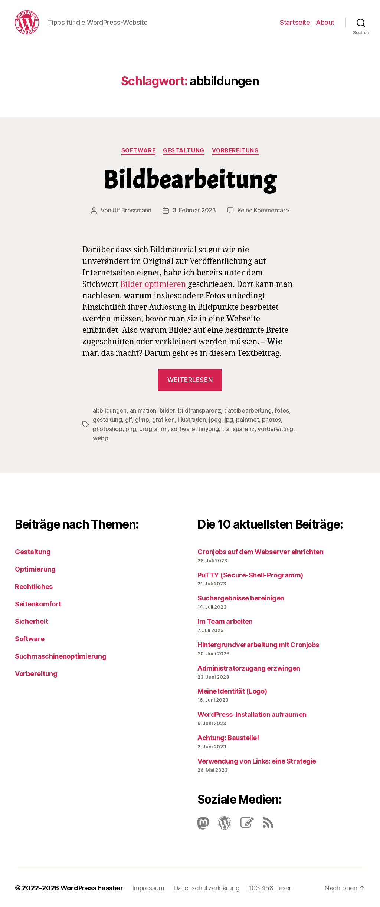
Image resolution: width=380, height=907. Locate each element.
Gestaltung (183, 150)
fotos (281, 410)
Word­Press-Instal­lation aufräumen (252, 712)
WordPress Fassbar (91, 886)
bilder (167, 410)
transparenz (238, 427)
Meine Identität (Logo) (232, 689)
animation (143, 410)
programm (153, 427)
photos (271, 419)
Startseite (295, 22)
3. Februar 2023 (194, 210)
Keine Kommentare (263, 210)
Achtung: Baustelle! (228, 736)
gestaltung (107, 419)
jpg (228, 419)
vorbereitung (275, 427)
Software (138, 150)
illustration (191, 419)
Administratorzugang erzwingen (248, 666)
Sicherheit (31, 619)
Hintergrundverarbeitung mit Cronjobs (258, 643)
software (183, 427)
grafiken (163, 419)
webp (100, 436)
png (130, 427)
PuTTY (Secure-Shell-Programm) (250, 573)
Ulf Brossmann (132, 210)
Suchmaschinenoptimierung (61, 654)
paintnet (247, 419)
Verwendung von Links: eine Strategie (256, 759)
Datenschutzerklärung (206, 886)
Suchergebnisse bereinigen (240, 596)
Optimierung (35, 567)
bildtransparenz (199, 410)
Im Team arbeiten (225, 619)
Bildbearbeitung (190, 180)
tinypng (208, 427)
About (325, 22)
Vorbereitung (235, 150)
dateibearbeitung (247, 410)
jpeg (215, 419)
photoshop (107, 427)
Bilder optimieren (153, 284)
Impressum (148, 886)
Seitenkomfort (38, 602)
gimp (141, 419)
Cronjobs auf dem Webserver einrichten (260, 550)
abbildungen (110, 410)
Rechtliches (34, 585)
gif (128, 419)
